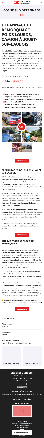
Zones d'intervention (22, 431)
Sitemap (22, 429)
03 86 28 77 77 (18, 81)
